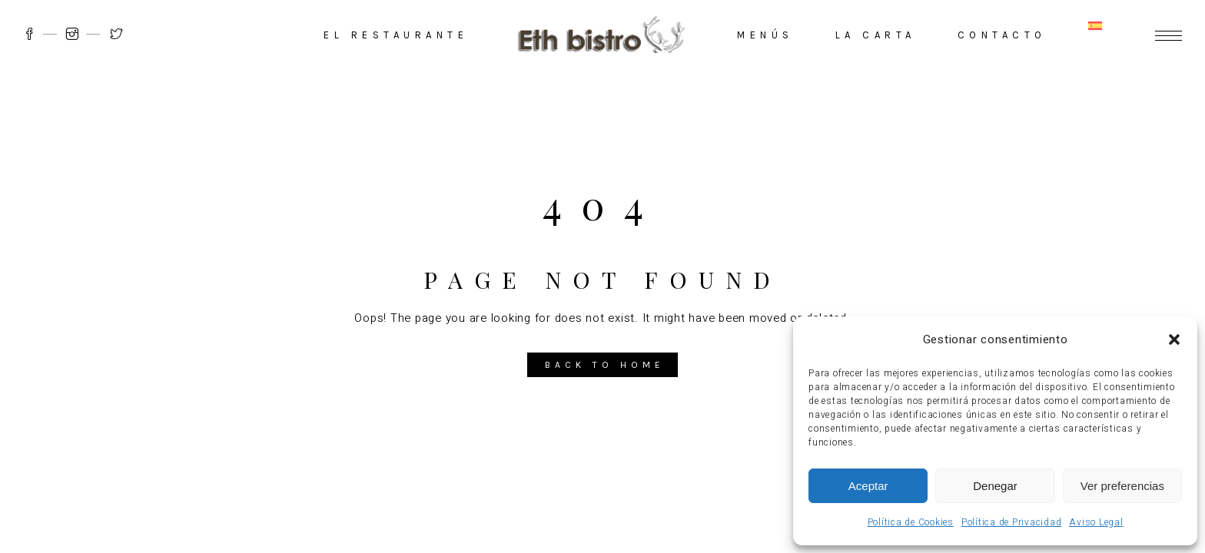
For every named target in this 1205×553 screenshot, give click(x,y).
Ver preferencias (1122, 485)
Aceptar (868, 485)
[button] (1174, 339)
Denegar (995, 485)
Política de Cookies (911, 522)
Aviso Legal (1096, 522)
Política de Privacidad (1011, 522)
